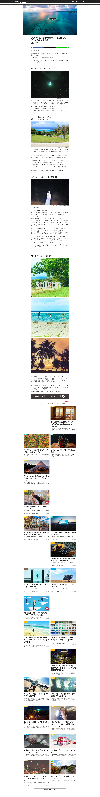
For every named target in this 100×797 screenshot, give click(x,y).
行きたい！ (59, 403)
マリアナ (55, 403)
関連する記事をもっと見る (50, 790)
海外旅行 (63, 403)
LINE (62, 47)
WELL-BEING (53, 569)
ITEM (25, 434)
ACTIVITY (52, 406)
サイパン (51, 403)
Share (37, 47)
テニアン (45, 403)
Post (50, 47)
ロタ (42, 403)
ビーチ (67, 403)
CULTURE (25, 569)
